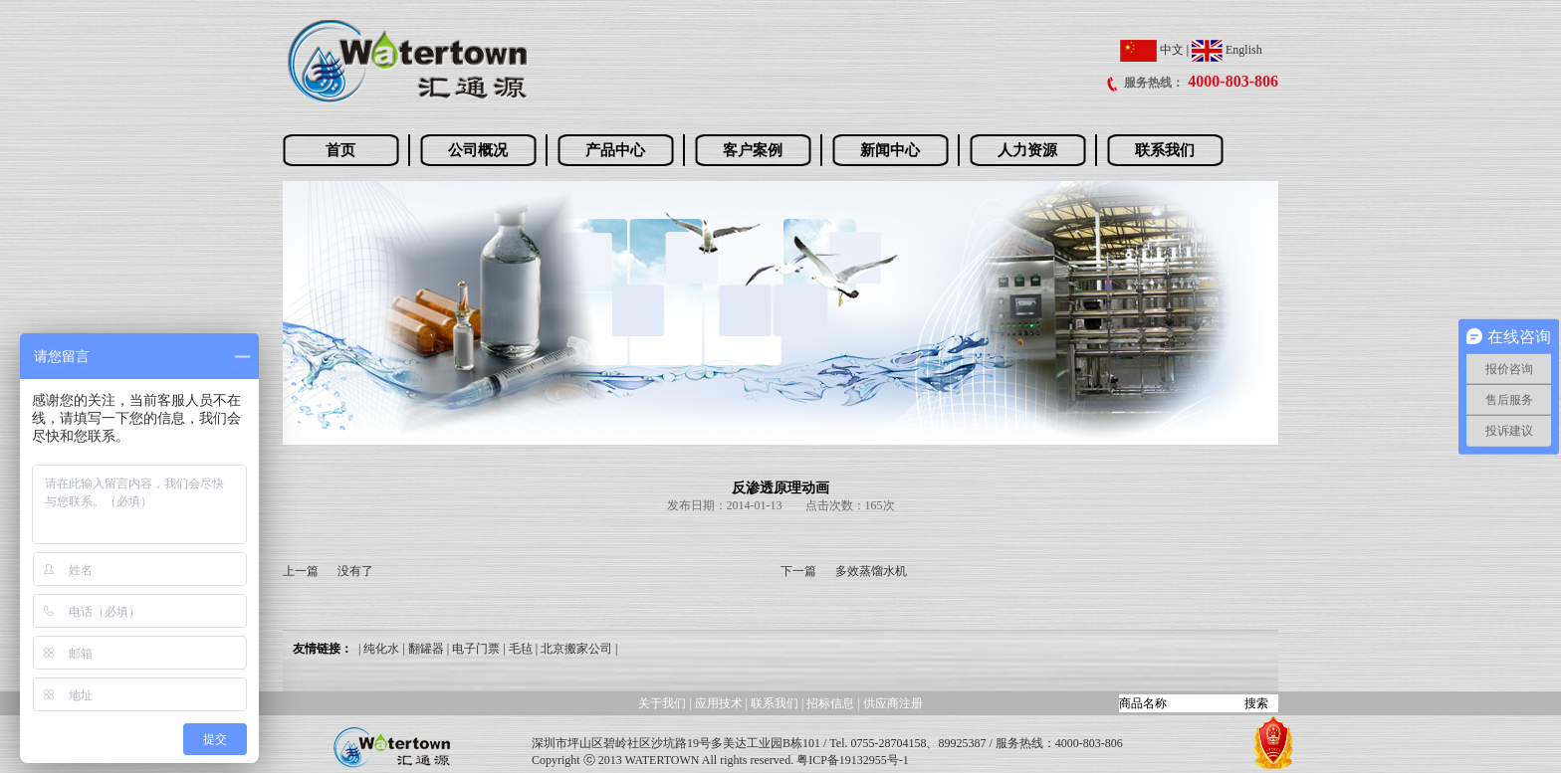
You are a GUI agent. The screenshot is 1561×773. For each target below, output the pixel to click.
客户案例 (752, 150)
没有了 (355, 571)
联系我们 (1165, 150)
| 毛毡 (517, 649)
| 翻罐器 (422, 649)
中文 (1152, 50)
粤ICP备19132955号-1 (852, 760)
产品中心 (615, 150)
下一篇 (798, 571)
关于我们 (662, 703)
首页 (340, 150)
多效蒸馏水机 (871, 571)
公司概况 (478, 150)
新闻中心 (890, 150)
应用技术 (719, 703)
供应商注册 (893, 703)
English (1227, 50)
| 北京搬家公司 (574, 649)
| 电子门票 (473, 649)
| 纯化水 (378, 649)
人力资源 (1027, 150)
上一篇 (301, 571)
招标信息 (831, 703)
